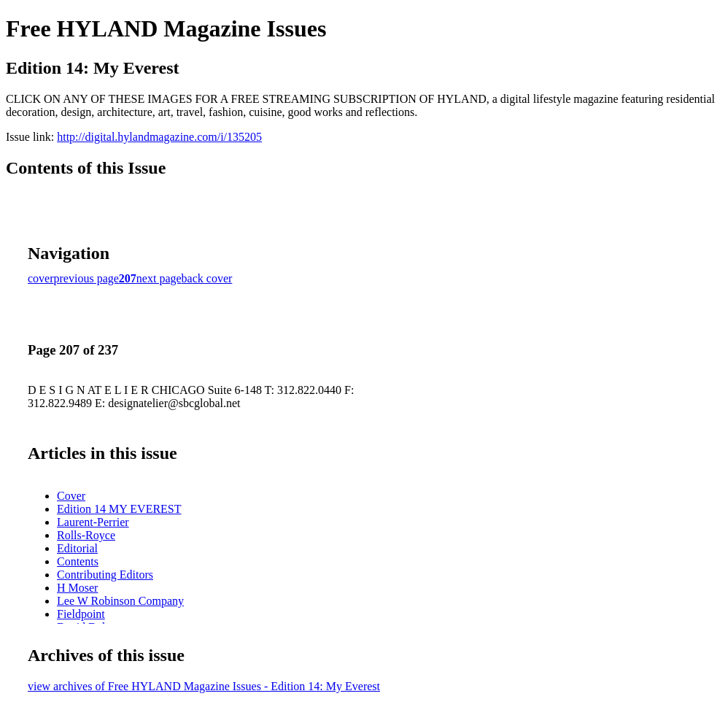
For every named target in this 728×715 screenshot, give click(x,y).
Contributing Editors (105, 574)
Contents (77, 561)
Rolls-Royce (86, 535)
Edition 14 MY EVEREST (119, 509)
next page (159, 278)
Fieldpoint (81, 614)
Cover (71, 496)
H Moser (77, 587)
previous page (86, 278)
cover (41, 278)
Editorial (77, 548)
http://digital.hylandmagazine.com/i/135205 (159, 137)
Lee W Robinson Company (120, 601)
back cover (207, 278)
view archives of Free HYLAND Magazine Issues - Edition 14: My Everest (204, 686)
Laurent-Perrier (93, 522)
